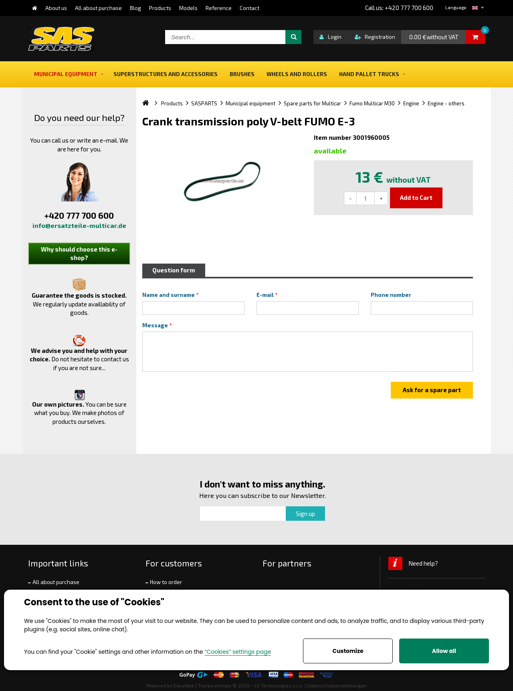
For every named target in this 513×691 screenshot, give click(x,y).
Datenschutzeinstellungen (337, 685)
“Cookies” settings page (237, 652)
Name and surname (168, 295)
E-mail (265, 295)
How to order (166, 582)
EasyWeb (184, 685)
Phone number (391, 295)
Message (155, 325)
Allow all (444, 651)
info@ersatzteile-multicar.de (79, 225)
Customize (347, 651)
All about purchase (55, 582)
